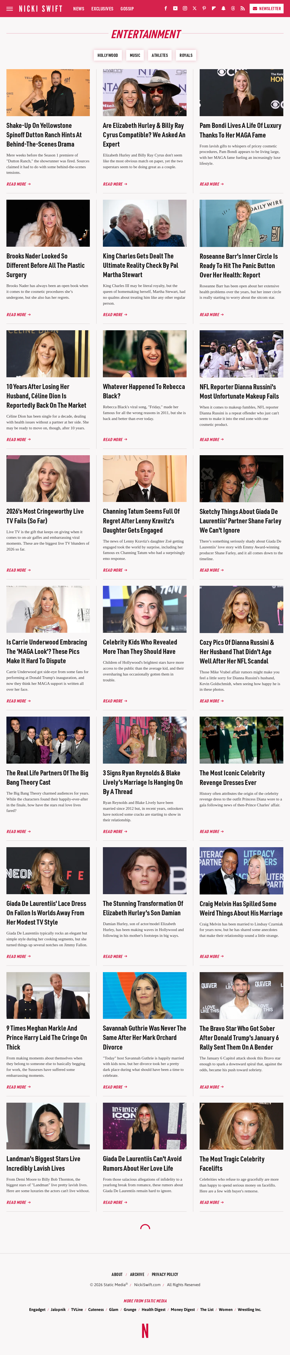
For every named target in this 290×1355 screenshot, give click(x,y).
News (78, 8)
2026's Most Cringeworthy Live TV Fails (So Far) (45, 515)
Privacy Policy (165, 1274)
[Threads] (233, 9)
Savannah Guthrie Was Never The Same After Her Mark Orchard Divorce (144, 1037)
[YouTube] (175, 9)
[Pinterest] (204, 9)
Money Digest (183, 1309)
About (117, 1274)
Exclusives (102, 8)
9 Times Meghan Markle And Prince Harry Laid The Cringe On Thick (46, 1037)
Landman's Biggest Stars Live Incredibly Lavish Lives (43, 1163)
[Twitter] (194, 9)
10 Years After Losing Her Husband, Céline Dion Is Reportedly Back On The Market (46, 396)
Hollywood (108, 55)
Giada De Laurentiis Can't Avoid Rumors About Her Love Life (142, 1163)
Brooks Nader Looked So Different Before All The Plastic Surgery (45, 265)
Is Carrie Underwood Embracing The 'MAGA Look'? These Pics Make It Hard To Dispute (46, 651)
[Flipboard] (213, 9)
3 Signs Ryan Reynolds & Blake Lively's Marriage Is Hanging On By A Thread (143, 782)
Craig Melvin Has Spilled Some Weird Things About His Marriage (241, 908)
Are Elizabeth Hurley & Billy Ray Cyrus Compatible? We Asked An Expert (144, 134)
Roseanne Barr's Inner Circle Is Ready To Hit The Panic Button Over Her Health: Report (239, 265)
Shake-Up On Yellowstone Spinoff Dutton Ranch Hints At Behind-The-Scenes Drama (44, 134)
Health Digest (153, 1309)
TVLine (77, 1309)
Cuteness (96, 1309)
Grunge (130, 1309)
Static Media (115, 1284)
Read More (16, 184)
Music (135, 55)
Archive (137, 1274)
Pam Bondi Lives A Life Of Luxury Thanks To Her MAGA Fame (240, 129)
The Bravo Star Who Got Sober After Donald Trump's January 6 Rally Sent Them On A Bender (239, 1037)
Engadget (37, 1309)
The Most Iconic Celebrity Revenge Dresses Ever (232, 777)
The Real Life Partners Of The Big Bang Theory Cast (47, 777)
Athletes (160, 55)
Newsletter (266, 8)
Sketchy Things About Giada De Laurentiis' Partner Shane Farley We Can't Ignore (240, 520)
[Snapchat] (223, 9)
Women (226, 1309)
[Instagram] (185, 9)
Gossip (127, 8)
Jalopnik (58, 1309)
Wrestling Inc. (249, 1309)
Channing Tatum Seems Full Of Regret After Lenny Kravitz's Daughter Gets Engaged (141, 520)
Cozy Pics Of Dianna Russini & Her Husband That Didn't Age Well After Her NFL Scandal (237, 651)
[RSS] (242, 9)
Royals (186, 55)
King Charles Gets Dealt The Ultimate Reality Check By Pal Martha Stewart (140, 265)
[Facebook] (165, 9)
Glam (113, 1309)
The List (207, 1309)
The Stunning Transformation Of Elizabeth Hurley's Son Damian (143, 907)
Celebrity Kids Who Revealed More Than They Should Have (140, 646)
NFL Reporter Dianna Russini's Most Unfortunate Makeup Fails (239, 391)
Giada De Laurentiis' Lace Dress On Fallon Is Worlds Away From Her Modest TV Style (46, 912)
